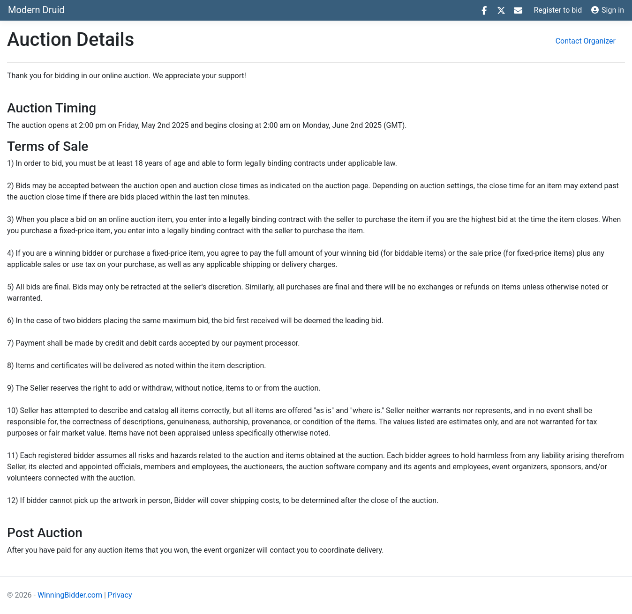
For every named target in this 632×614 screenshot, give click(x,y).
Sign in (607, 10)
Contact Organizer (586, 41)
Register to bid (558, 10)
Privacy (120, 595)
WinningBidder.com (70, 595)
